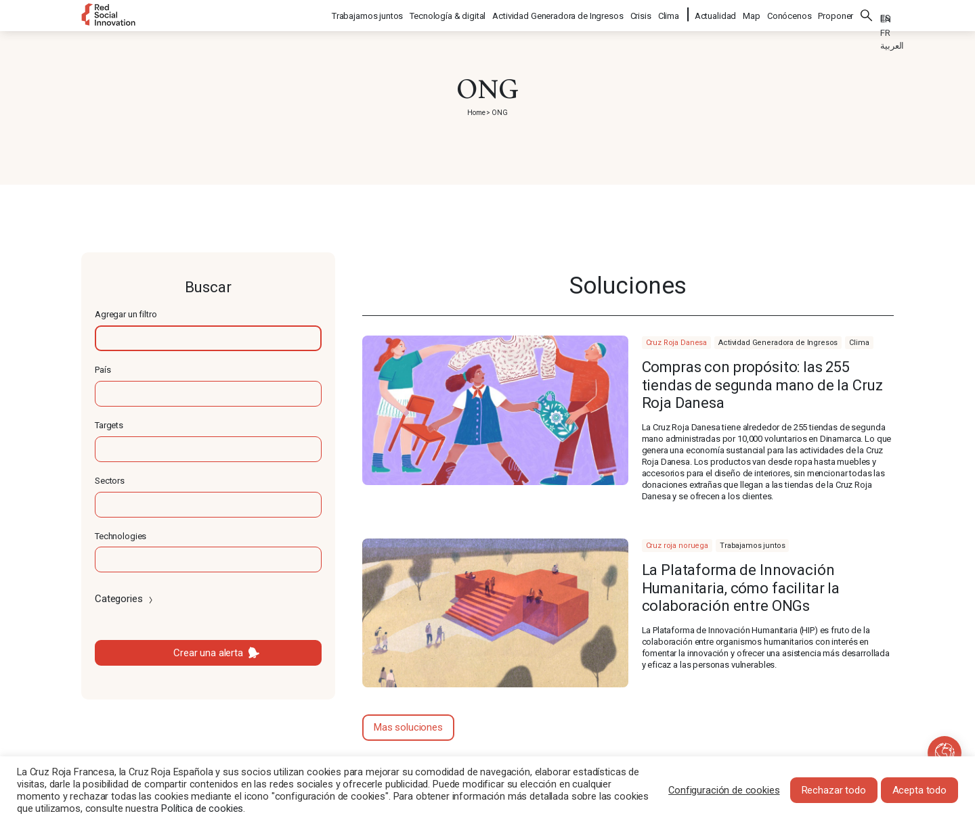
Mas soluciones (408, 727)
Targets (109, 425)
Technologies (120, 536)
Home (476, 112)
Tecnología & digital (448, 14)
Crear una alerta (208, 653)
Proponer (835, 14)
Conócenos (789, 14)
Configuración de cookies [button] (723, 790)
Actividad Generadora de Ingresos (558, 14)
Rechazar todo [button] (834, 790)
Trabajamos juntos (368, 14)
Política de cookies (202, 808)
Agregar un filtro (125, 314)
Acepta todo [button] (919, 790)
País (102, 370)
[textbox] (208, 338)
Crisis (641, 14)
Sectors (110, 481)
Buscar (867, 13)
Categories (125, 599)
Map (751, 14)
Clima (669, 14)
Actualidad (716, 14)
